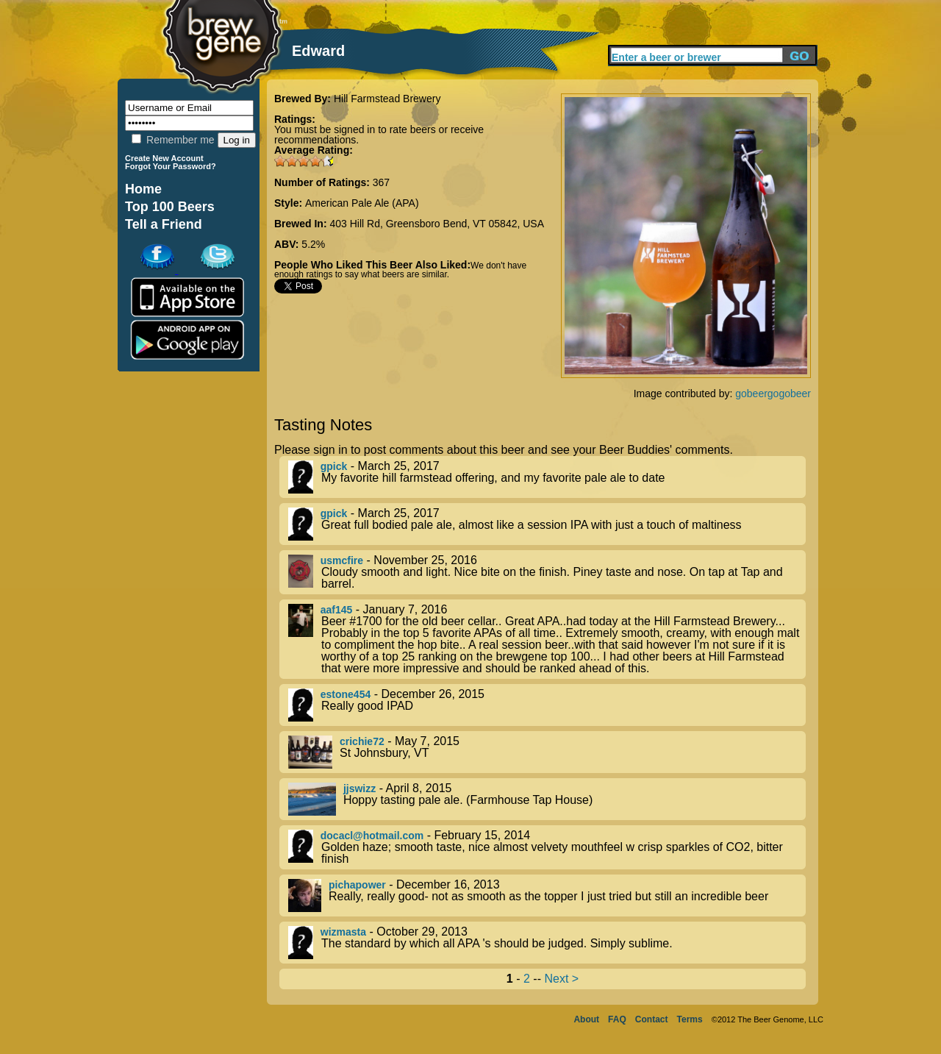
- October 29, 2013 (547, 942)
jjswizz (359, 788)
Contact (651, 1019)
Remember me (173, 140)
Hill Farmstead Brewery (387, 98)
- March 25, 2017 (547, 477)
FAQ (617, 1019)
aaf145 (337, 610)
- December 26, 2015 (547, 705)
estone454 (346, 694)
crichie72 (362, 741)
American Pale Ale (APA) (362, 203)
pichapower (357, 885)
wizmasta (343, 932)
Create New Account (164, 158)
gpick (334, 466)
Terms (690, 1019)
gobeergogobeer (773, 393)
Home (143, 189)
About (586, 1019)
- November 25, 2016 (547, 572)
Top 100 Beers (170, 206)
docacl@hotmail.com (372, 835)
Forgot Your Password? (170, 166)
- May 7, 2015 (547, 752)
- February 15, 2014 (547, 847)
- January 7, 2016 (547, 639)
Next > (561, 978)
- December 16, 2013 (547, 895)
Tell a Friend (163, 224)
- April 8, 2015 (547, 799)
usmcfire (342, 560)
